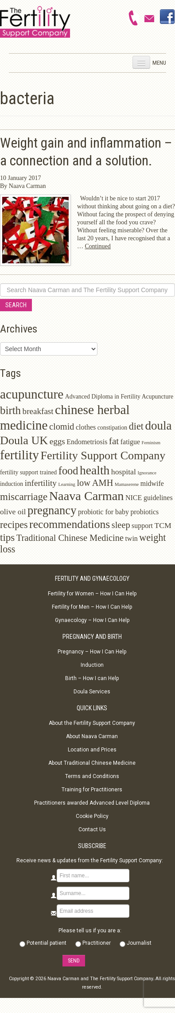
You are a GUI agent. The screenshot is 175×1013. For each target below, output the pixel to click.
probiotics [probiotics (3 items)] (144, 512)
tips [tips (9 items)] (7, 537)
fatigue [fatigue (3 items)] (130, 442)
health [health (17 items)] (94, 470)
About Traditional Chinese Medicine (92, 763)
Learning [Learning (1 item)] (66, 484)
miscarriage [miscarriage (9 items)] (23, 496)
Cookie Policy (92, 816)
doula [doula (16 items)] (158, 425)
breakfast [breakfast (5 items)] (38, 411)
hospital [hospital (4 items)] (123, 471)
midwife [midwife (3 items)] (152, 483)
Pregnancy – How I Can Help (92, 652)
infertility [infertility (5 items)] (41, 483)
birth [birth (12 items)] (10, 410)
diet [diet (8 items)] (136, 426)
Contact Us (92, 829)
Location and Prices (92, 750)
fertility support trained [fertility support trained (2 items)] (28, 472)
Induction (92, 665)
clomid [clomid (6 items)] (61, 426)
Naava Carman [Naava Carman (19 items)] (86, 496)
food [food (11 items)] (68, 471)
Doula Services (92, 691)
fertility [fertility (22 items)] (19, 455)
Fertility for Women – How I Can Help (92, 594)
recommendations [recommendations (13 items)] (69, 524)
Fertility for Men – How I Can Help (92, 607)
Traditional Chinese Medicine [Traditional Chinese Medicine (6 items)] (70, 538)
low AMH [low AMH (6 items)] (95, 483)
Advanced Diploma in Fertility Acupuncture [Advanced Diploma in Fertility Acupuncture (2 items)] (119, 396)
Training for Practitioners (92, 789)
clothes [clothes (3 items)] (86, 427)
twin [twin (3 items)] (131, 538)
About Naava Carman (92, 736)
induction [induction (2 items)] (11, 484)
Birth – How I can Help (92, 678)
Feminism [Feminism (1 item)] (151, 442)
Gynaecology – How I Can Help (92, 620)
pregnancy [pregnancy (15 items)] (51, 510)
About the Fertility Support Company (92, 723)
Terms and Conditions (92, 776)
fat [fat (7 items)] (114, 441)
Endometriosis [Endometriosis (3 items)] (86, 442)
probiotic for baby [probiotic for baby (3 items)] (103, 512)
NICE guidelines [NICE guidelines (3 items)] (149, 497)
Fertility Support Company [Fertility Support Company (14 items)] (102, 455)
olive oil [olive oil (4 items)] (13, 511)
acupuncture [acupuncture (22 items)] (31, 394)
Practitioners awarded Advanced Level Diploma (92, 803)
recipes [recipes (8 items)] (14, 524)
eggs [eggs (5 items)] (57, 441)
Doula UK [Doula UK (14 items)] (24, 440)
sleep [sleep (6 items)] (121, 525)
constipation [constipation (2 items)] (112, 427)
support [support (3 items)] (142, 525)
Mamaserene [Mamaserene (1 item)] (127, 484)
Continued (98, 246)
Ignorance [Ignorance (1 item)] (146, 472)
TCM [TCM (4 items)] (162, 525)
